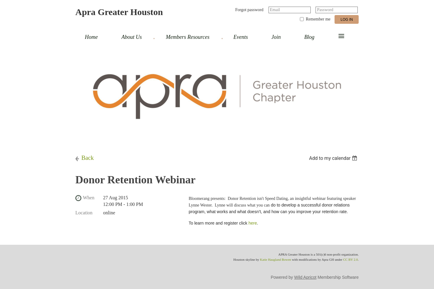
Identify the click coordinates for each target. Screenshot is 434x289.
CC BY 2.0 (350, 259)
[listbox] (334, 158)
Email (275, 10)
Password (325, 10)
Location (84, 212)
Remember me (318, 19)
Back (87, 157)
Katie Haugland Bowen (275, 259)
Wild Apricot (305, 277)
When (88, 197)
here (252, 223)
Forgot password (249, 10)
